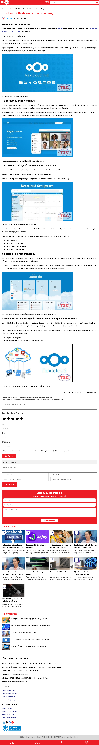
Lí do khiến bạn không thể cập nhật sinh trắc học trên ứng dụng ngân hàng (12, 574)
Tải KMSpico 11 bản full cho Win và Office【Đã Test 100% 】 (31, 626)
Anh (54, 475)
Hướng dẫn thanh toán (9, 718)
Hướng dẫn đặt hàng (8, 714)
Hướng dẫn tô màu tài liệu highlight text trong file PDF (29, 619)
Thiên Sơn (7, 18)
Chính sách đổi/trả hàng (9, 693)
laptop (60, 29)
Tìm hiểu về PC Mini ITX (58, 572)
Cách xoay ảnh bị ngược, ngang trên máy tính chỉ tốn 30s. (30, 639)
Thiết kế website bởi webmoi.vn (69, 737)
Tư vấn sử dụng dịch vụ (9, 711)
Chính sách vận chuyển (9, 700)
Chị (59, 475)
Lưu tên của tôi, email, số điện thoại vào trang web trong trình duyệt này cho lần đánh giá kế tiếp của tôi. (37, 451)
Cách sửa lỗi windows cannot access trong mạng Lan (29, 646)
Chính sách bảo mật (8, 697)
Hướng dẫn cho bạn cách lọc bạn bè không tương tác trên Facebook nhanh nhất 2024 (12, 547)
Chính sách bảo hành (8, 690)
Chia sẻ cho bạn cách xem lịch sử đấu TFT (25, 632)
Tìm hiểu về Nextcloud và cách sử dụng (27, 13)
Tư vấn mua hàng (7, 708)
